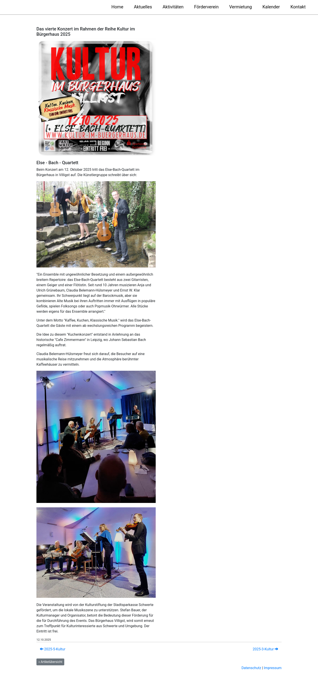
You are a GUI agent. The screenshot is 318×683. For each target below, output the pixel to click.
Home (117, 6)
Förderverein (206, 6)
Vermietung (240, 6)
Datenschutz (251, 668)
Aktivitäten (173, 6)
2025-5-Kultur (52, 649)
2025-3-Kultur (265, 649)
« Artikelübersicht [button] (50, 662)
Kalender (271, 6)
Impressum (273, 668)
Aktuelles (143, 6)
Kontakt (298, 6)
